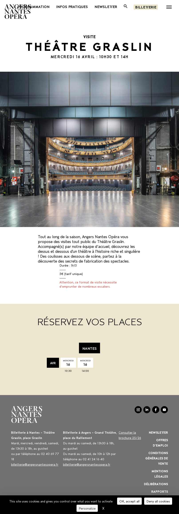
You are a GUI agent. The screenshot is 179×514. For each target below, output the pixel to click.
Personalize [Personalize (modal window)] (87, 508)
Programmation (33, 6)
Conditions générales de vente (156, 458)
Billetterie (145, 6)
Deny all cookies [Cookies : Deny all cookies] (158, 501)
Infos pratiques (72, 6)
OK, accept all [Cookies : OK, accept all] (129, 501)
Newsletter (158, 432)
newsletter (105, 6)
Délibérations (156, 484)
